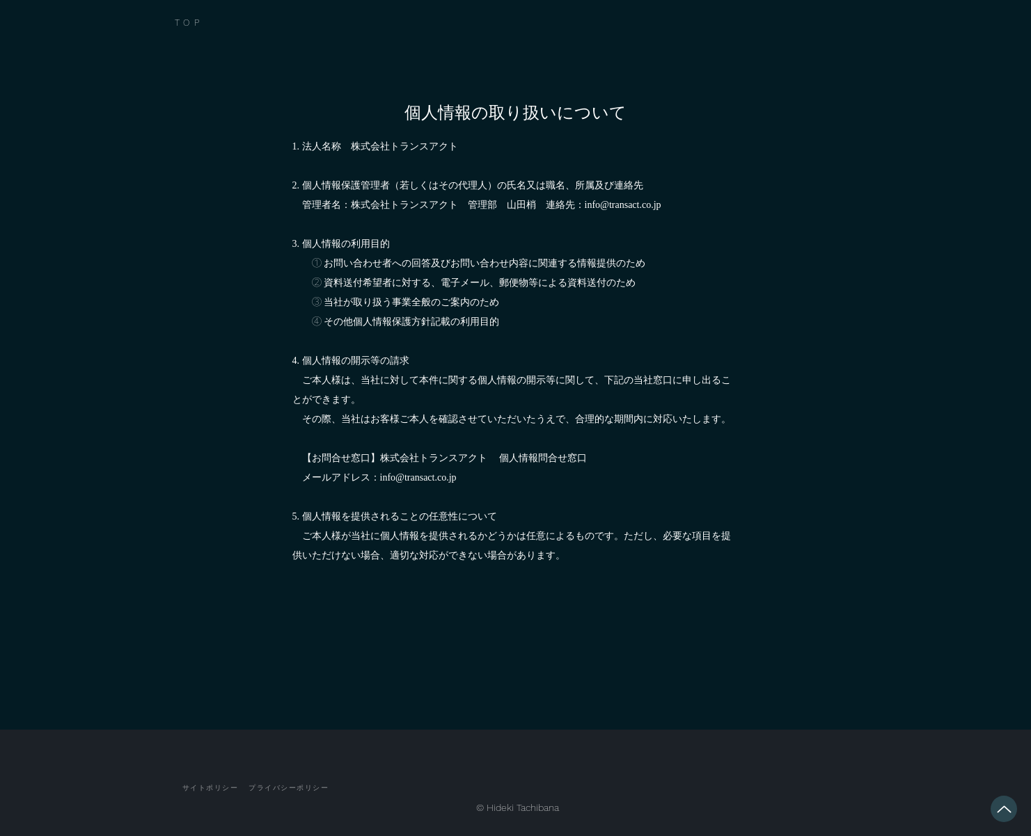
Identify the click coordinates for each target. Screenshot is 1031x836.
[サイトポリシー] (210, 787)
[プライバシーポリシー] (289, 787)
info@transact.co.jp (623, 204)
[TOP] (207, 22)
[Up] (1004, 809)
